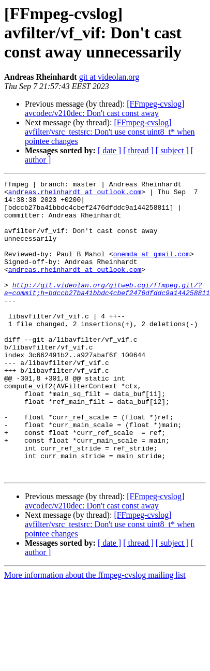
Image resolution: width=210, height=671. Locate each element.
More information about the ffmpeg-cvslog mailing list (95, 634)
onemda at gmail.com (151, 269)
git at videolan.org (109, 76)
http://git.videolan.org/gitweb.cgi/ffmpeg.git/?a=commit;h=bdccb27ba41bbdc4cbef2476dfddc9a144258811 (107, 311)
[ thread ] (138, 150)
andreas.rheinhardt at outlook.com (74, 194)
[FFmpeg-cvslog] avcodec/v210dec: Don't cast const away (104, 108)
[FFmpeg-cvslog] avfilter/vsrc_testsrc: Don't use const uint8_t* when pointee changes (110, 131)
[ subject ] (172, 150)
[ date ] (109, 150)
